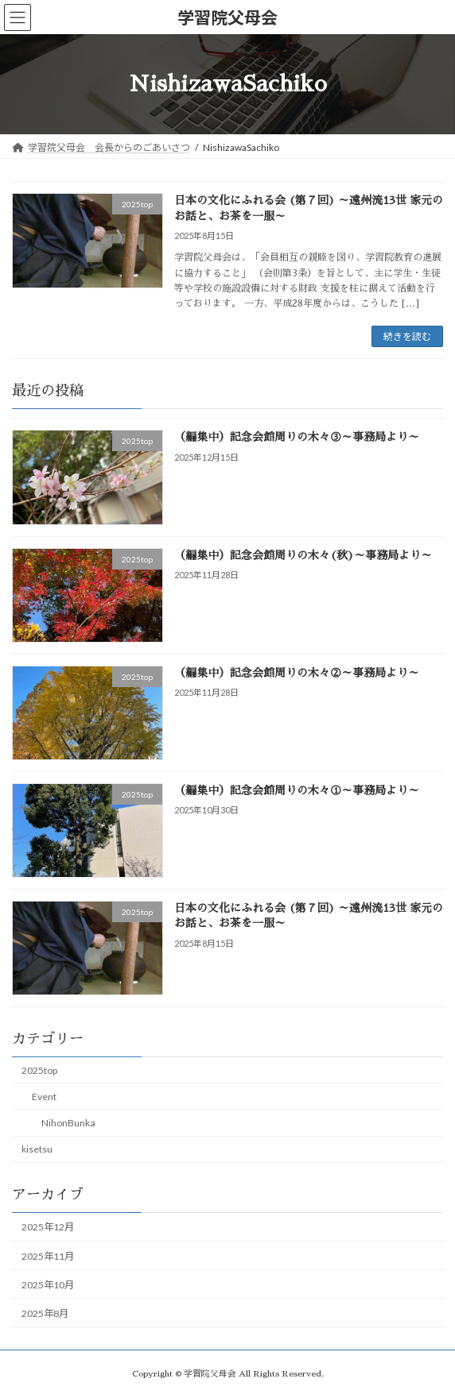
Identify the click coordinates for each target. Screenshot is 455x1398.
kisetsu (36, 1149)
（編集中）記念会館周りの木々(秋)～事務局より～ (303, 555)
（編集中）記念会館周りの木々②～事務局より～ (296, 672)
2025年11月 (47, 1256)
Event (44, 1097)
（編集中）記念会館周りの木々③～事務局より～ (296, 436)
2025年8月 (44, 1313)
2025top (39, 1070)
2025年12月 (47, 1228)
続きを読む (407, 336)
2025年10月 (47, 1285)
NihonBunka (68, 1123)
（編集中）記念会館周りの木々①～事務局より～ (296, 790)
